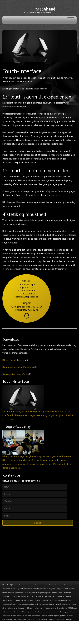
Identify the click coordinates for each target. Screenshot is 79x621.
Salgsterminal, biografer (14, 374)
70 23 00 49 (29, 293)
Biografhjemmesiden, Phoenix (16, 367)
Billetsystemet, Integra (13, 359)
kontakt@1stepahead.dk (26, 296)
